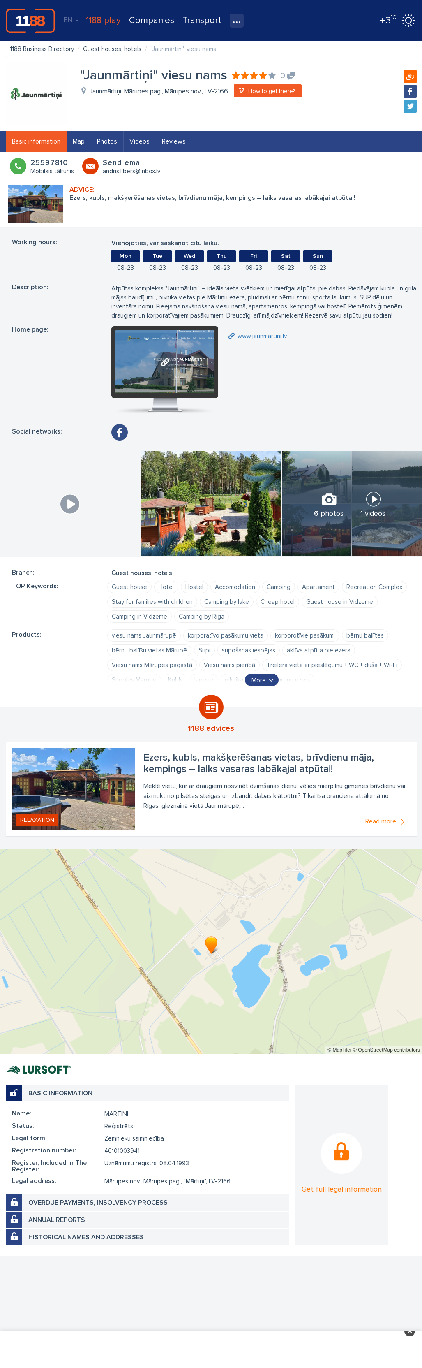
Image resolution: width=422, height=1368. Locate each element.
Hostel (194, 587)
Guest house (129, 587)
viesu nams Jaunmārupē (144, 635)
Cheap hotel (278, 601)
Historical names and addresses (86, 1237)
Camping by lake (226, 601)
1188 (30, 20)
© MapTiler (339, 1050)
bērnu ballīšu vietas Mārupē (149, 650)
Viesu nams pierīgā (229, 665)
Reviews (174, 141)
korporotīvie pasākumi (305, 635)
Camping (279, 587)
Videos (139, 141)
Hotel (166, 587)
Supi (204, 650)
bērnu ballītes (365, 635)
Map (79, 141)
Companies (151, 20)
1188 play (103, 20)
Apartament (318, 587)
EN (71, 19)
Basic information (36, 141)
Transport (201, 20)
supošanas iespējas (248, 650)
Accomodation (235, 587)
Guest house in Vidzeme (339, 601)
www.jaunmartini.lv (262, 336)
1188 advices (211, 728)
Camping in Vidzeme (139, 616)
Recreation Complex (374, 587)
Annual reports (56, 1220)
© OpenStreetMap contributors (386, 1050)
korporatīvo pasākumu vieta (225, 635)
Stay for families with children (152, 601)
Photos (107, 141)
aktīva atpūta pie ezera (319, 650)
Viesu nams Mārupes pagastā (152, 665)
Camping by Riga (201, 616)
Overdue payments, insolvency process (98, 1203)
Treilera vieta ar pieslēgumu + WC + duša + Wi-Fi (332, 665)
